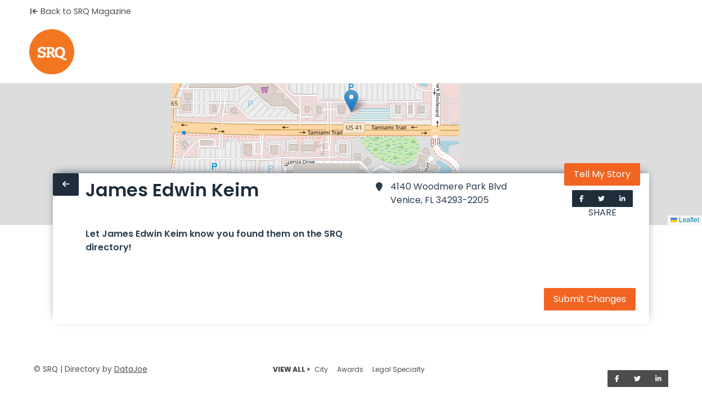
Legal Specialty (398, 369)
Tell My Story (602, 174)
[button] (351, 100)
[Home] (52, 51)
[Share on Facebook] (581, 198)
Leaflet (684, 220)
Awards (350, 369)
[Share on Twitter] (601, 198)
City (321, 369)
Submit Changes (590, 298)
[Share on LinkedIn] (622, 198)
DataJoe (130, 369)
